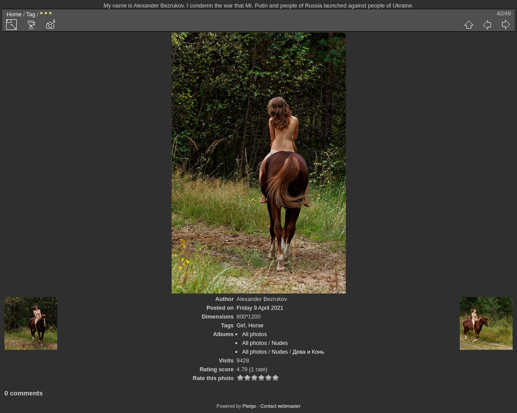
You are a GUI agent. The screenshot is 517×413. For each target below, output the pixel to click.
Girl (241, 325)
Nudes (279, 343)
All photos (254, 334)
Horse (256, 325)
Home (14, 14)
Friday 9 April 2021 (260, 307)
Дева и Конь (308, 351)
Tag (31, 14)
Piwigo (249, 406)
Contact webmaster (280, 406)
